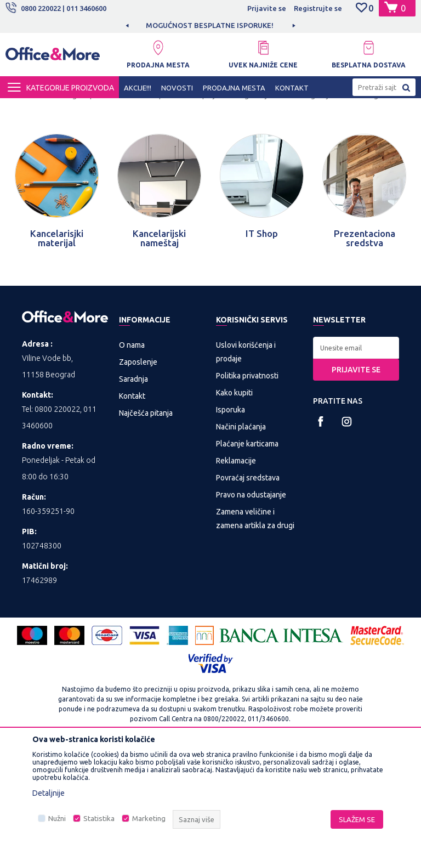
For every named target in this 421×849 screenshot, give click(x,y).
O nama (132, 443)
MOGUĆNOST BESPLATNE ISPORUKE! (210, 25)
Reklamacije (236, 558)
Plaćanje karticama (247, 541)
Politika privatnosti (247, 473)
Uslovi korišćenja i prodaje (246, 450)
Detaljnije (48, 793)
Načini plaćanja (241, 524)
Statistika (99, 818)
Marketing (149, 818)
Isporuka (230, 507)
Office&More (26, 108)
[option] (210, 25)
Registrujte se (318, 8)
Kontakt (132, 494)
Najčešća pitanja (146, 511)
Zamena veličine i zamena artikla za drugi (255, 616)
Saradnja (133, 477)
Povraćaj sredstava (248, 575)
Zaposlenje (138, 460)
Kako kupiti (234, 490)
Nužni (57, 818)
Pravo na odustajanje (251, 592)
